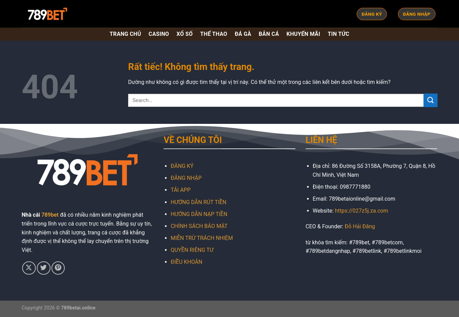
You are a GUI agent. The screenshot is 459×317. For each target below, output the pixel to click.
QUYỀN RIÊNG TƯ (192, 250)
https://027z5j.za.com (361, 210)
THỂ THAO (213, 34)
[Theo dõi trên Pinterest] (58, 268)
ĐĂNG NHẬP (186, 178)
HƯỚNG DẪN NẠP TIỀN (199, 214)
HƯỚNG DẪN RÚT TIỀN (199, 202)
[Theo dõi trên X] (28, 268)
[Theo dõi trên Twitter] (43, 268)
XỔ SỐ (185, 34)
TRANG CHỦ (125, 34)
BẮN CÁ (269, 34)
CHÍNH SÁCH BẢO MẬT (199, 226)
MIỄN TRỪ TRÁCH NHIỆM (202, 238)
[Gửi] (430, 100)
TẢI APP (180, 190)
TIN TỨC (338, 34)
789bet (50, 215)
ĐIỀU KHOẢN (186, 262)
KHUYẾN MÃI (303, 34)
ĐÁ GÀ (243, 34)
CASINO (159, 34)
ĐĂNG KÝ (182, 166)
